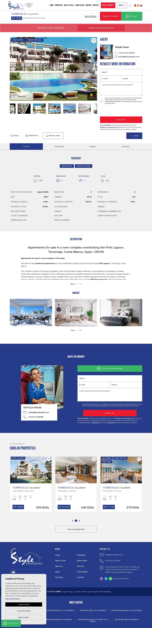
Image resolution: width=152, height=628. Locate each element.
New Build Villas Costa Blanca (127, 619)
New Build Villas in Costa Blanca (93, 610)
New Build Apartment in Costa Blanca (127, 610)
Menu (122, 5)
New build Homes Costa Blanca (59, 619)
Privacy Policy (127, 100)
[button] (76, 330)
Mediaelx (107, 592)
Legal (64, 592)
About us (59, 566)
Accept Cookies (23, 604)
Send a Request (108, 5)
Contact (96, 5)
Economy (126, 146)
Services (88, 5)
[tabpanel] (31, 484)
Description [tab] (59, 146)
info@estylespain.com (114, 555)
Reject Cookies (24, 617)
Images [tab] (93, 146)
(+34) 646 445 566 (121, 579)
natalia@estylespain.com (127, 56)
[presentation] (112, 110)
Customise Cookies (24, 611)
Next (94, 69)
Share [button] (14, 135)
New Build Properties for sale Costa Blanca (92, 620)
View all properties (76, 529)
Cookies (77, 592)
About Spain (79, 5)
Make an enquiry (110, 16)
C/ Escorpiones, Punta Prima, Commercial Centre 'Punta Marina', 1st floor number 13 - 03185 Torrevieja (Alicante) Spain (122, 569)
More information (12, 599)
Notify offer (53, 135)
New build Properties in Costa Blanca (59, 610)
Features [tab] (26, 146)
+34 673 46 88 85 (125, 52)
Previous (12, 69)
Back (134, 135)
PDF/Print (31, 135)
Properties (59, 5)
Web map (86, 592)
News (57, 572)
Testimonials (82, 572)
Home (52, 5)
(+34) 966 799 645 (112, 561)
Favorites (59, 577)
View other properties (101, 28)
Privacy (70, 592)
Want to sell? (69, 5)
